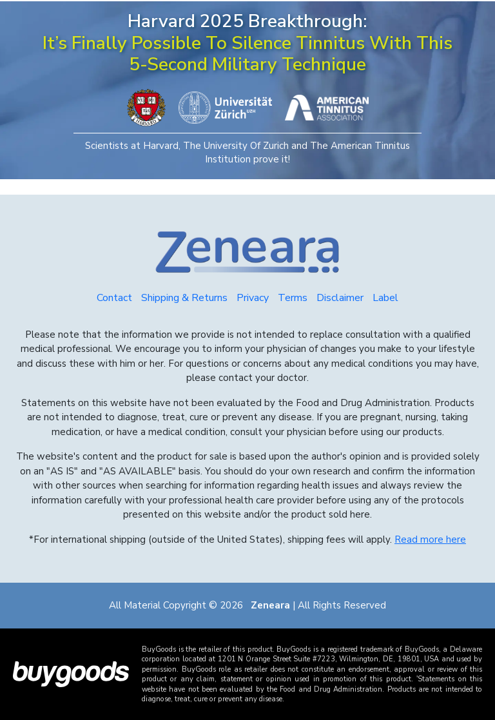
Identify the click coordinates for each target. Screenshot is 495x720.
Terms (292, 298)
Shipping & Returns (184, 298)
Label (385, 298)
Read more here (430, 539)
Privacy (253, 298)
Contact (114, 298)
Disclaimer (340, 298)
